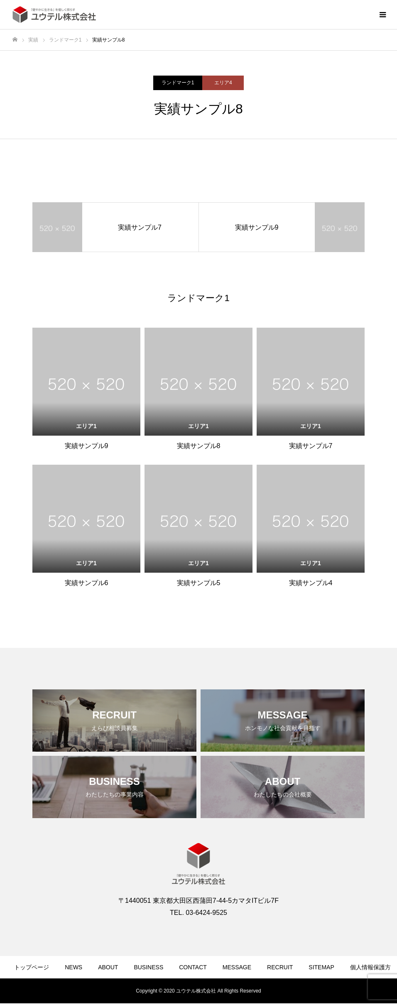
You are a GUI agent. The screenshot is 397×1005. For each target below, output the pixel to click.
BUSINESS (148, 967)
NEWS (73, 967)
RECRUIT (280, 967)
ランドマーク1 (178, 83)
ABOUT (108, 967)
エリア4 (223, 83)
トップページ (31, 967)
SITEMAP (321, 967)
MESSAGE (237, 967)
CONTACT (193, 967)
